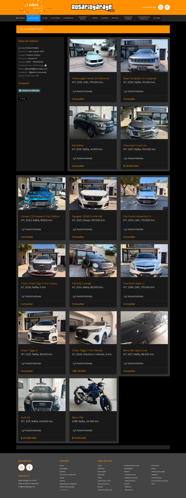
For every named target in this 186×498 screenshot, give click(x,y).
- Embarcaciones (130, 475)
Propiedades (128, 468)
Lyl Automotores (82, 91)
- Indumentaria (156, 478)
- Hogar (153, 468)
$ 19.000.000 (130, 166)
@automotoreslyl (38, 72)
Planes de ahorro (103, 484)
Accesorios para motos (131, 465)
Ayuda (62, 478)
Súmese (62, 472)
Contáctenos (64, 490)
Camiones (101, 475)
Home (62, 465)
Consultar (78, 99)
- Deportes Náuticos (130, 478)
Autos (99, 465)
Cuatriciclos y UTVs (104, 481)
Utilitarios (101, 468)
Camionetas (102, 472)
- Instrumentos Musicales (159, 481)
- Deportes (154, 475)
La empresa (63, 468)
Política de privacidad (67, 487)
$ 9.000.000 (79, 438)
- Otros (153, 484)
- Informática (155, 465)
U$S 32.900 (79, 371)
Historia (62, 481)
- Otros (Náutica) (129, 481)
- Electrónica (128, 490)
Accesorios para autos (105, 490)
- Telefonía (127, 487)
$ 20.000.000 (28, 438)
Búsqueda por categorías (68, 484)
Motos (100, 478)
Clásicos (100, 487)
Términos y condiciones (68, 475)
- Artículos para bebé (158, 472)
